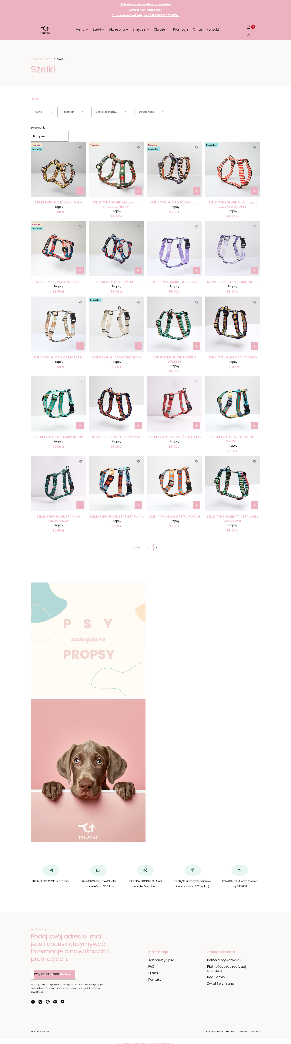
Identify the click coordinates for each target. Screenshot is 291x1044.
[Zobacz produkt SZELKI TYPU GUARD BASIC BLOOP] (80, 425)
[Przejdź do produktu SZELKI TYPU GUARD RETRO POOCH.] (174, 483)
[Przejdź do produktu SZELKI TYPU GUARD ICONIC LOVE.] (174, 248)
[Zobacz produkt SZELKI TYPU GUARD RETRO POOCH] (196, 505)
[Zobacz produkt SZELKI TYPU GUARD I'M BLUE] (138, 270)
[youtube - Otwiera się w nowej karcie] (62, 1001)
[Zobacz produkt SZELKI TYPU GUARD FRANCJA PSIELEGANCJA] (80, 505)
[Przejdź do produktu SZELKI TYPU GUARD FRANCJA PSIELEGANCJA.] (58, 483)
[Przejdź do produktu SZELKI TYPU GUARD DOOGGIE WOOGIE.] (232, 403)
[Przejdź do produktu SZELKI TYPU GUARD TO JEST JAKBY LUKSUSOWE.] (232, 483)
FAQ (151, 966)
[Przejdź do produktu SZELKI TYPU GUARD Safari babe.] (58, 169)
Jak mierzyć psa (161, 960)
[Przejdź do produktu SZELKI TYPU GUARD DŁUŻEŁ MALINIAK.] (174, 403)
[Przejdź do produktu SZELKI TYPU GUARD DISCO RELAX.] (116, 403)
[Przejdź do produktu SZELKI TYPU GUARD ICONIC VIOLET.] (232, 248)
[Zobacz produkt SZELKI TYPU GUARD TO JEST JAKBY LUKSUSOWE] (254, 505)
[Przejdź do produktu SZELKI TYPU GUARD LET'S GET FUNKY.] (116, 483)
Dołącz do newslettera (54, 974)
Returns (230, 1031)
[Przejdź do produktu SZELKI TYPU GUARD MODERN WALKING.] (174, 324)
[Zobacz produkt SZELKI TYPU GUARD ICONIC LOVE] (196, 270)
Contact (255, 1031)
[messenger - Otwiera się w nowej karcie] (55, 1001)
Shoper (44, 1031)
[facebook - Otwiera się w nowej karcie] (33, 1001)
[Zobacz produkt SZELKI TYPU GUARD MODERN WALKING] (196, 346)
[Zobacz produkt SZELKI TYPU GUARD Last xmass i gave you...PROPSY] (254, 191)
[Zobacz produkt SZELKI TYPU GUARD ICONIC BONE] (138, 346)
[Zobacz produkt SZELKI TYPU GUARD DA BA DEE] (80, 270)
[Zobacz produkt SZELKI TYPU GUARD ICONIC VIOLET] (254, 270)
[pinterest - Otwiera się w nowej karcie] (47, 1001)
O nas (153, 973)
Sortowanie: (38, 127)
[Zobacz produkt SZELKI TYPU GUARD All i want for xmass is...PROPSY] (138, 191)
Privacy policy (214, 1031)
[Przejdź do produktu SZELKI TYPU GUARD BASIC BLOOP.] (58, 403)
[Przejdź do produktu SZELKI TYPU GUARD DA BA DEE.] (58, 248)
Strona (138, 547)
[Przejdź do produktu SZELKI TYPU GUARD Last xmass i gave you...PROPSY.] (232, 169)
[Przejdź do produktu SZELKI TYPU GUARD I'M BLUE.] (116, 248)
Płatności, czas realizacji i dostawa (227, 968)
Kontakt (154, 979)
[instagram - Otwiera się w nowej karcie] (40, 1001)
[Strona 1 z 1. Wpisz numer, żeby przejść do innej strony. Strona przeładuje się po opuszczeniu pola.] (148, 547)
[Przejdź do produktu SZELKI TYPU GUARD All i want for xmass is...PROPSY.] (116, 169)
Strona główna (41, 59)
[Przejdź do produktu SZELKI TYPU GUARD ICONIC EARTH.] (58, 324)
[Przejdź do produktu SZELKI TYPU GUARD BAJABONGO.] (232, 324)
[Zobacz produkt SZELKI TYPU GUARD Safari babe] (80, 191)
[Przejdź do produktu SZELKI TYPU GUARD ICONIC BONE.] (116, 324)
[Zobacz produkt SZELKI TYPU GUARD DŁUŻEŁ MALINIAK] (196, 425)
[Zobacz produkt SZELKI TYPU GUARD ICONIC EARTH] (80, 346)
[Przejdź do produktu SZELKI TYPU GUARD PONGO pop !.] (174, 169)
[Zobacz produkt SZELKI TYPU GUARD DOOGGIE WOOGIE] (254, 425)
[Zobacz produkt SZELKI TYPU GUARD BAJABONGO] (254, 346)
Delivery (243, 1031)
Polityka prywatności (224, 960)
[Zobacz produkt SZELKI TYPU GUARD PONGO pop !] (196, 191)
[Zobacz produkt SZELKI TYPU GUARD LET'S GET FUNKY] (138, 505)
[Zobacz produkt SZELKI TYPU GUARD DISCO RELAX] (138, 425)
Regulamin (216, 977)
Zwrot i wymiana (220, 983)
